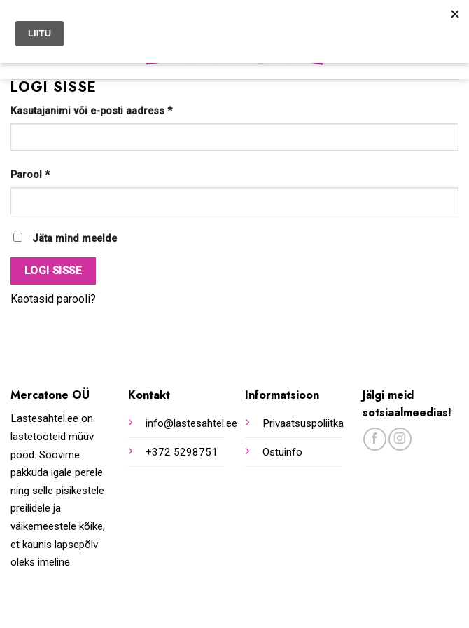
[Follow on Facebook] (374, 439)
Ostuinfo (282, 452)
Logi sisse (53, 270)
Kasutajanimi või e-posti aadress (91, 111)
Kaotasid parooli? (53, 299)
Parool (30, 175)
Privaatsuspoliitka (303, 423)
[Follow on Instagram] (400, 439)
